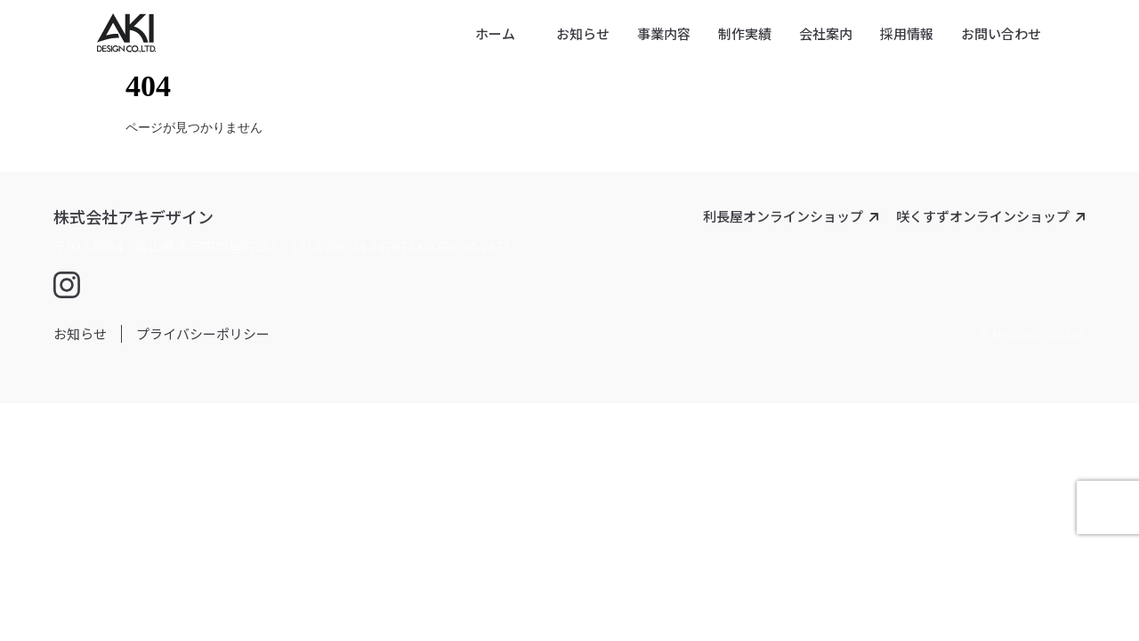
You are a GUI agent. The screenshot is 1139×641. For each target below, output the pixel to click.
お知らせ (583, 33)
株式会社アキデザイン (133, 216)
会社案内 (825, 33)
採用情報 (906, 33)
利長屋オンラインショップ (783, 216)
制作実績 (744, 33)
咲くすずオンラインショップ (983, 216)
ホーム (495, 33)
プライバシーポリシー (203, 333)
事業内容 (664, 33)
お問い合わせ (1001, 33)
